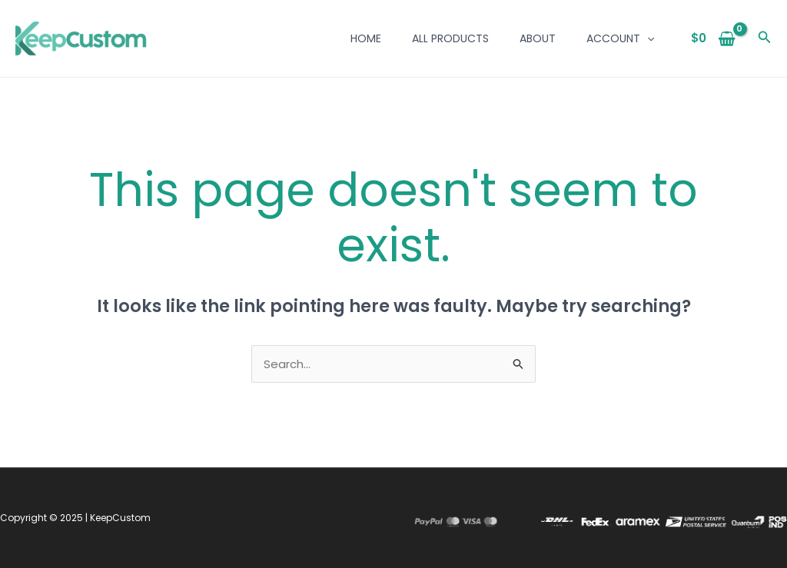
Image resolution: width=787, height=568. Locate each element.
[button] (765, 38)
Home (365, 38)
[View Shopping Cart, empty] (713, 38)
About (538, 38)
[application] (647, 38)
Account (620, 38)
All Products (450, 38)
